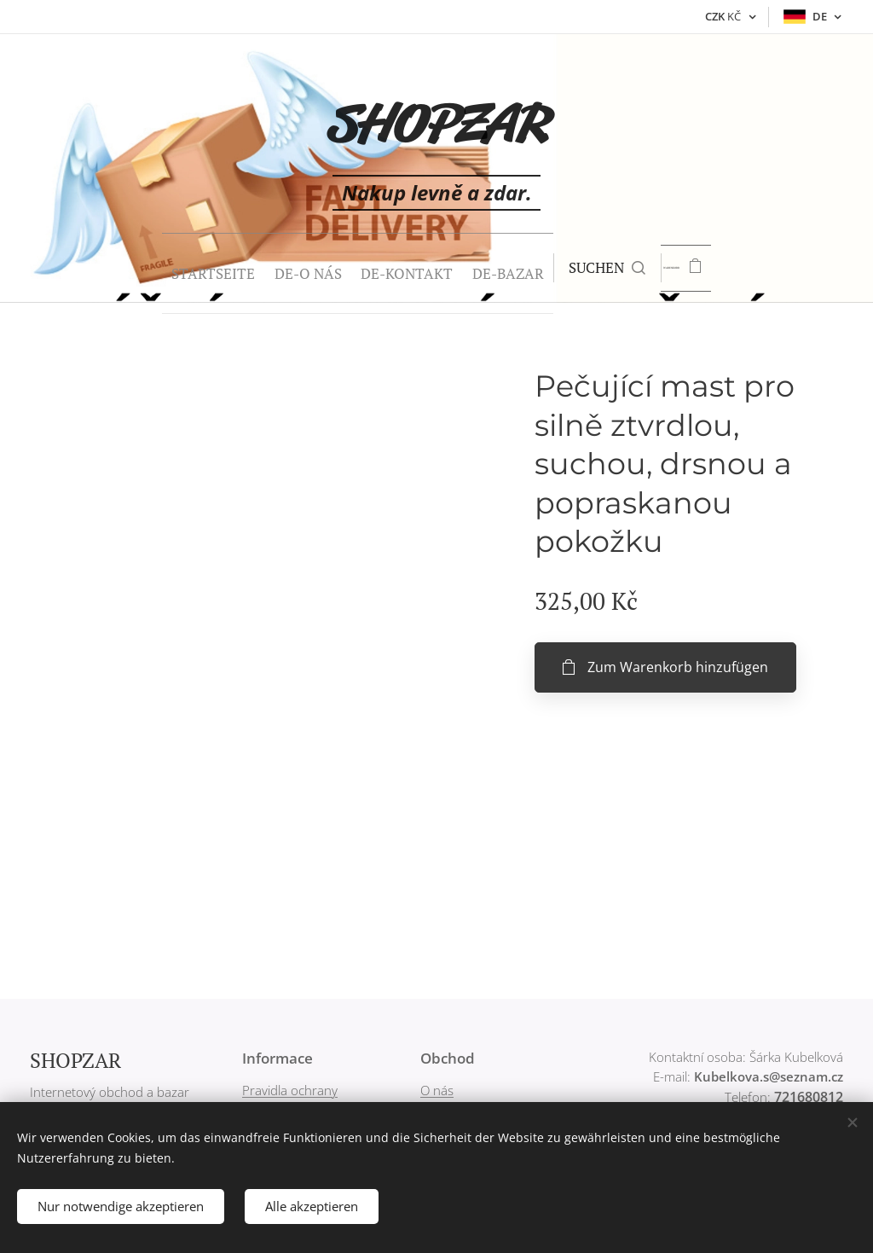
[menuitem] (154, 268)
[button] (588, 268)
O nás (437, 1090)
